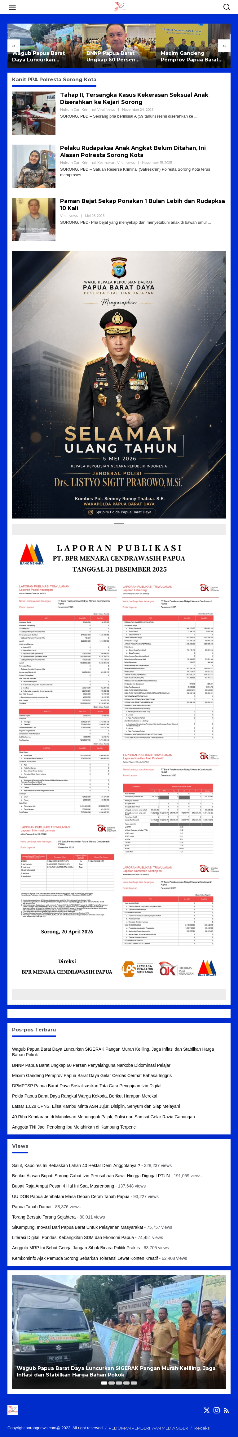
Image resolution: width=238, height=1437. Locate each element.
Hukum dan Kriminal (78, 109)
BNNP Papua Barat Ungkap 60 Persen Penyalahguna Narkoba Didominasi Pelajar (117, 56)
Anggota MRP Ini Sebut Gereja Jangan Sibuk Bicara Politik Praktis (76, 1247)
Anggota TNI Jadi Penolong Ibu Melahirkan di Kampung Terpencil (75, 1127)
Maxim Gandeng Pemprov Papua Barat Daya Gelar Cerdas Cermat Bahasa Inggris (191, 56)
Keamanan (106, 162)
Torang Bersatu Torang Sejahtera (44, 1217)
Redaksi (202, 1428)
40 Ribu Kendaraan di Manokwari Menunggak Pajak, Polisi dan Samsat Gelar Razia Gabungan (103, 1116)
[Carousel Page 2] (111, 1383)
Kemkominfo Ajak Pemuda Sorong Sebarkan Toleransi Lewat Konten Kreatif (85, 1258)
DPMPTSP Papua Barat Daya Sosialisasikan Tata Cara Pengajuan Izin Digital (86, 1085)
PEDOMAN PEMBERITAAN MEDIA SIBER (148, 1428)
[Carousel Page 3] (119, 1383)
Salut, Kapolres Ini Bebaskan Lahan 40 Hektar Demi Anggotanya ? (76, 1165)
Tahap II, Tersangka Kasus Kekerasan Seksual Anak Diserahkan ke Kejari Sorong (135, 99)
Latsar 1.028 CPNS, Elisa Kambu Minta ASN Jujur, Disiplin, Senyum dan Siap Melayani (96, 1106)
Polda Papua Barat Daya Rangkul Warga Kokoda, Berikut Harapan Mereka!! (85, 1095)
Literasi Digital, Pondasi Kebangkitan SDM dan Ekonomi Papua (73, 1237)
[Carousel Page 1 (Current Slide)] (104, 1383)
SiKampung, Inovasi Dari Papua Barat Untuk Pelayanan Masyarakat (77, 1227)
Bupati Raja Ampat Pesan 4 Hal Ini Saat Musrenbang (63, 1185)
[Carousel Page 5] (134, 1383)
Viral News (106, 109)
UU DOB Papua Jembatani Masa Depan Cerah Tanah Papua (71, 1196)
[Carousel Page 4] (126, 1383)
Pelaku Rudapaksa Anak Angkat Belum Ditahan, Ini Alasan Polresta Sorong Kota (135, 152)
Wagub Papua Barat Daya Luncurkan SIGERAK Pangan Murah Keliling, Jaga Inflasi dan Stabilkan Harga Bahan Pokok (44, 56)
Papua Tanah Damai (31, 1206)
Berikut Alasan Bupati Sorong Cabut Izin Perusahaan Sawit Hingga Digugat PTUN (91, 1175)
